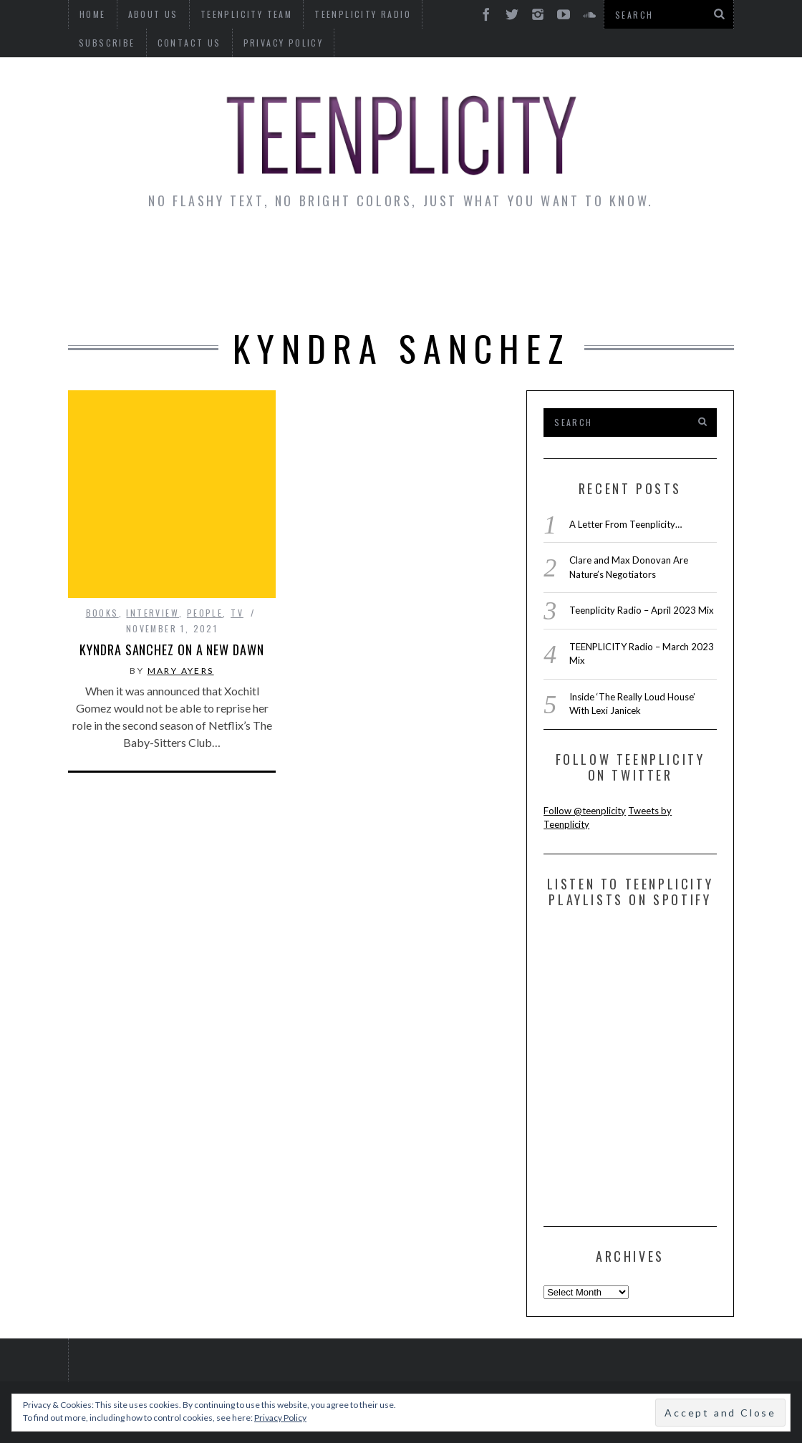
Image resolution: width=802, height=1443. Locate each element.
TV (237, 546)
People (205, 546)
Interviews (195, 251)
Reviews (674, 251)
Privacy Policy (205, 43)
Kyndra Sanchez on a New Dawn (171, 583)
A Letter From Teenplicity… (625, 524)
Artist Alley (304, 251)
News (114, 251)
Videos (402, 290)
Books (102, 546)
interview (152, 546)
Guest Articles (569, 251)
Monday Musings (431, 251)
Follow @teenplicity (584, 810)
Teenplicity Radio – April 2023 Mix (641, 610)
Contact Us (110, 43)
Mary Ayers (181, 604)
